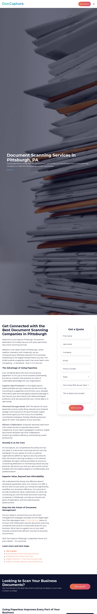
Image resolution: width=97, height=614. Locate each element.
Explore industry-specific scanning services (24, 562)
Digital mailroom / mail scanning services (24, 559)
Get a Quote (84, 4)
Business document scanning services (22, 554)
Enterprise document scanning (19, 556)
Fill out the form (32, 520)
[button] (94, 4)
